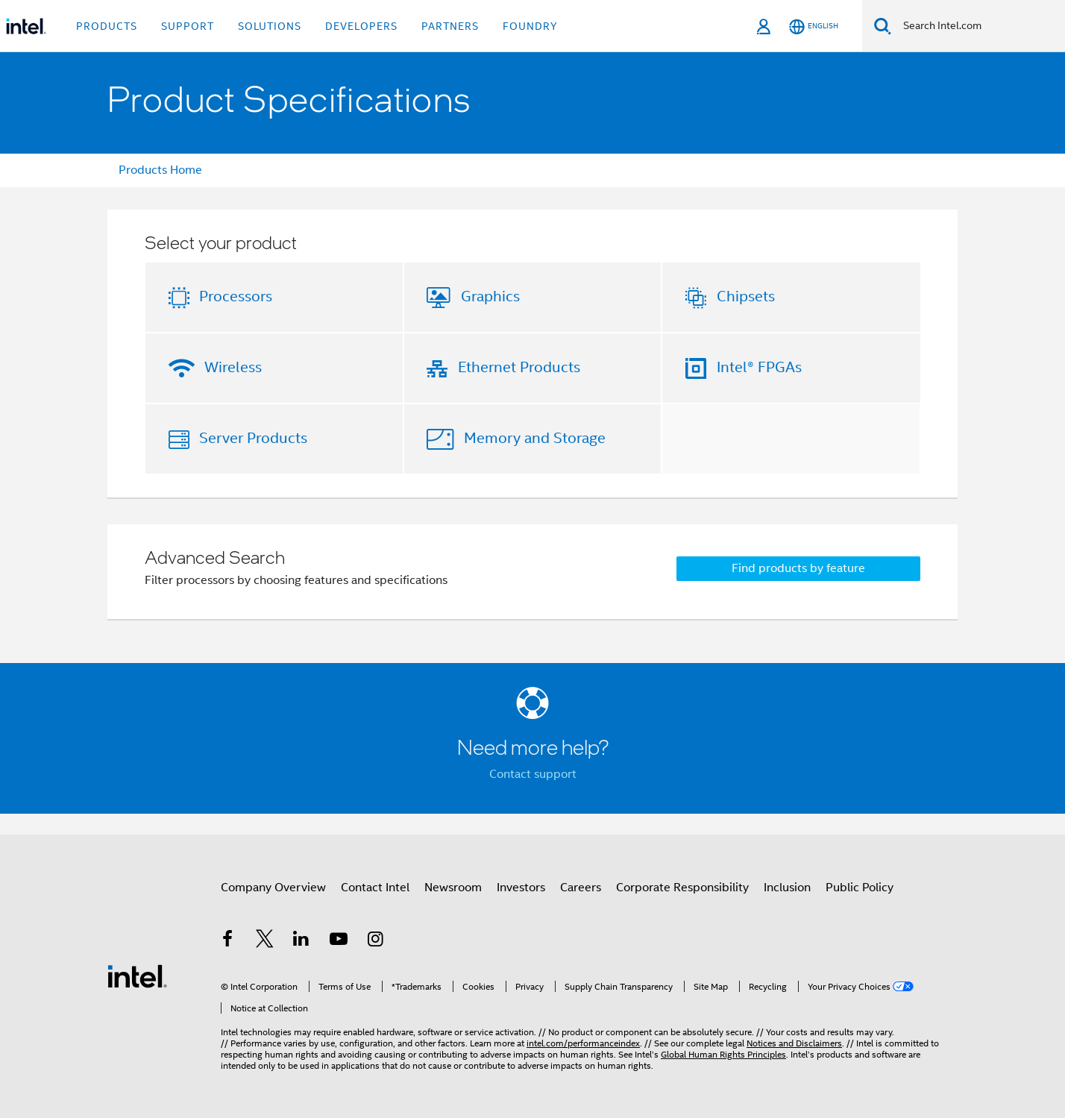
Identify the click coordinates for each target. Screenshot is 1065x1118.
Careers (580, 887)
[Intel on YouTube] (338, 941)
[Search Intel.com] (978, 26)
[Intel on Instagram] (375, 941)
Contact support (533, 774)
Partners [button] (450, 26)
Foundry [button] (530, 26)
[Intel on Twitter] (264, 941)
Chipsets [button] (746, 296)
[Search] (882, 25)
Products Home (160, 170)
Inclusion (787, 887)
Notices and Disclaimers (794, 1043)
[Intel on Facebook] (227, 941)
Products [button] (106, 26)
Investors (521, 887)
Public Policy (859, 887)
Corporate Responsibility (682, 887)
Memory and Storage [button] (535, 438)
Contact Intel (375, 887)
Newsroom (453, 887)
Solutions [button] (269, 26)
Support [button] (187, 26)
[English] (813, 26)
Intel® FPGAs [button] (759, 367)
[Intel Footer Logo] (137, 975)
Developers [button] (361, 26)
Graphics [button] (490, 296)
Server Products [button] (253, 438)
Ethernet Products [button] (519, 367)
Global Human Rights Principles (723, 1054)
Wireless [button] (233, 367)
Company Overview (273, 887)
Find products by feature (798, 568)
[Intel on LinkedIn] (301, 941)
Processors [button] (235, 296)
